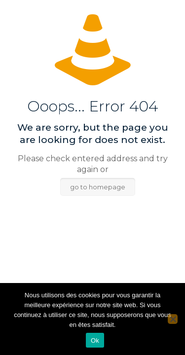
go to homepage (97, 187)
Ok (95, 340)
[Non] (173, 319)
